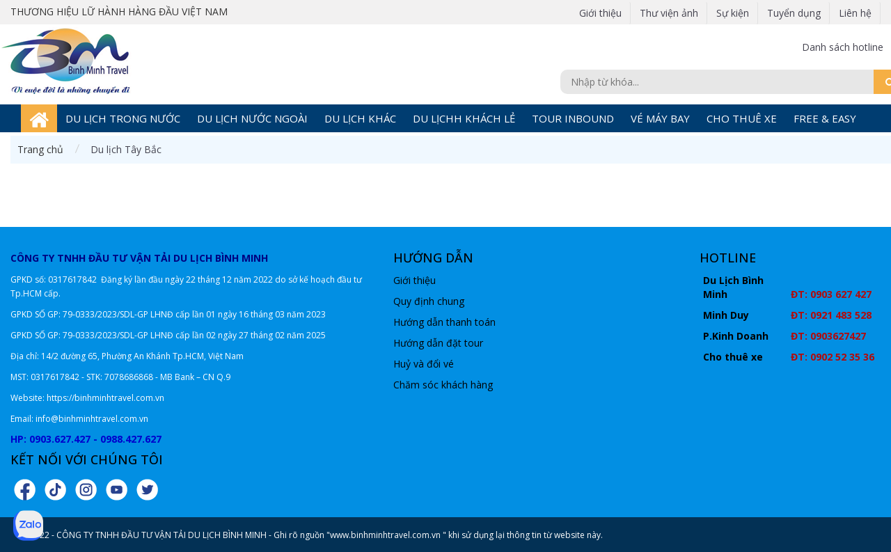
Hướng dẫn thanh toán (444, 322)
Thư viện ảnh (669, 12)
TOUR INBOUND (573, 118)
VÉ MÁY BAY (660, 118)
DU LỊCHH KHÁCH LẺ (464, 118)
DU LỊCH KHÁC (360, 118)
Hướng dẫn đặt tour (438, 342)
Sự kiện (732, 12)
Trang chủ (40, 149)
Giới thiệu (600, 12)
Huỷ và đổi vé (423, 363)
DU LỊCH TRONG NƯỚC (122, 118)
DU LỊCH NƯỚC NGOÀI (252, 118)
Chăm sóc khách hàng (443, 384)
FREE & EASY (825, 118)
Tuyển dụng (794, 12)
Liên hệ (855, 12)
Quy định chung (428, 301)
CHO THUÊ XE (742, 118)
